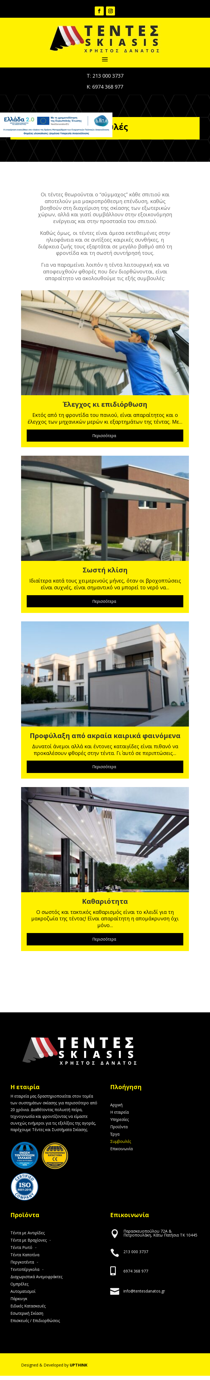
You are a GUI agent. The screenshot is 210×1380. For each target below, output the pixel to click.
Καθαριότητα (105, 901)
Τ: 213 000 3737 (105, 75)
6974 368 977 (135, 1271)
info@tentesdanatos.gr (144, 1291)
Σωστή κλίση (105, 569)
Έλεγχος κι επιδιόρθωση (105, 404)
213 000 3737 (135, 1251)
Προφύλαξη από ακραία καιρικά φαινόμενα (105, 735)
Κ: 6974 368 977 (105, 86)
